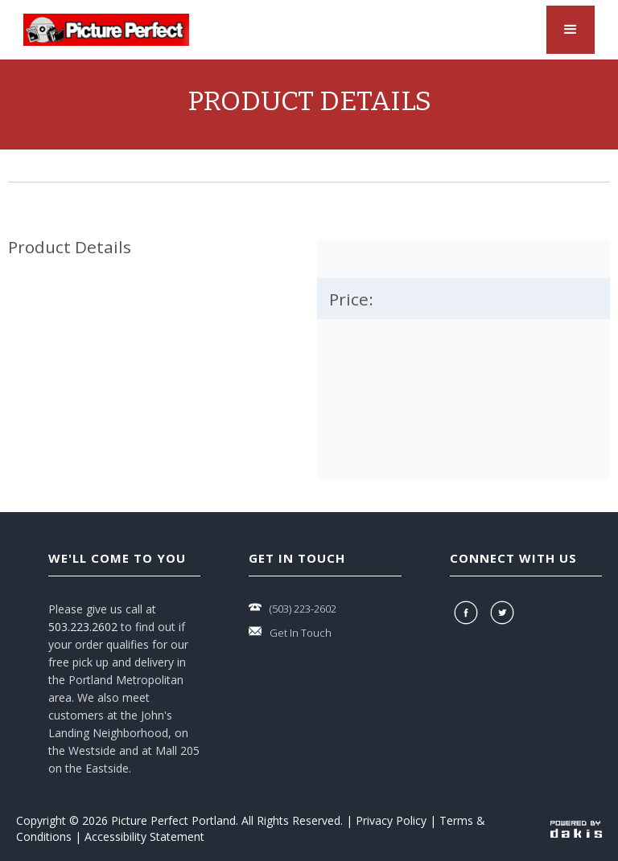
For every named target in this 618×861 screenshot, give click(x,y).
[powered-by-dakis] (576, 828)
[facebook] (468, 613)
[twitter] (504, 613)
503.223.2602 (82, 626)
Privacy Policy (391, 820)
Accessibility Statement (144, 836)
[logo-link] (106, 30)
